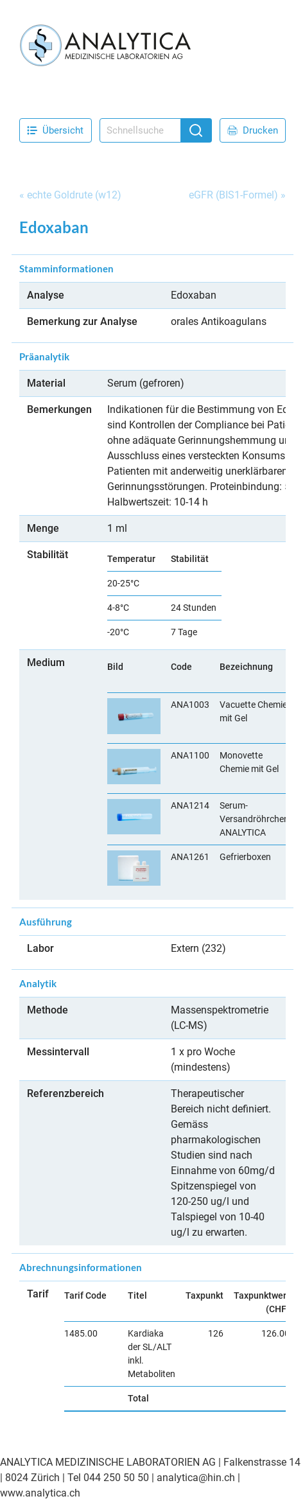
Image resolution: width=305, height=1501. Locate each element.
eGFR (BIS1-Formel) (233, 195)
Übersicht (55, 130)
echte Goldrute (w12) (74, 195)
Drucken (252, 130)
